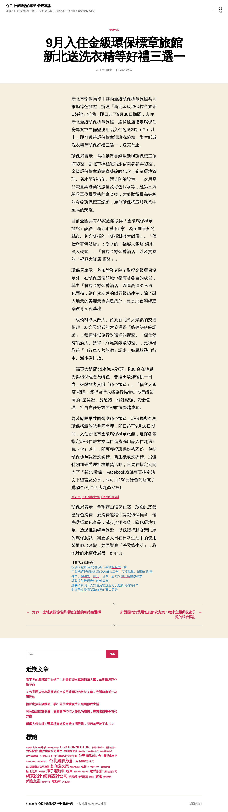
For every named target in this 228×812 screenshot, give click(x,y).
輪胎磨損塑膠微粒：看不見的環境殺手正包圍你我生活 (62, 704)
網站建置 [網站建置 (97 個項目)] (77, 772)
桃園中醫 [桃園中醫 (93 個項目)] (42, 772)
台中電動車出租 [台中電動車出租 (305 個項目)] (107, 755)
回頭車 (76, 497)
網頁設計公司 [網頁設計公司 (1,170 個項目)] (55, 776)
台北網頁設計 (110, 497)
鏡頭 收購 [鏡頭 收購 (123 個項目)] (46, 782)
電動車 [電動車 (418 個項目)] (56, 781)
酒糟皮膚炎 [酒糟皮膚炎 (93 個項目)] (107, 777)
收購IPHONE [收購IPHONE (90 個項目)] (94, 767)
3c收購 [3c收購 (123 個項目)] (29, 748)
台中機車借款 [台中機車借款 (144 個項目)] (106, 751)
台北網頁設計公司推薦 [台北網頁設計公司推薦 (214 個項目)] (37, 766)
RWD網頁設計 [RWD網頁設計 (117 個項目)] (53, 748)
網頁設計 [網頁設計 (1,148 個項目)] (34, 776)
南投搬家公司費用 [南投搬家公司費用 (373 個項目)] (50, 751)
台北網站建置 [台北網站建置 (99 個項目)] (30, 761)
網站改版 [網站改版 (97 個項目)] (85, 772)
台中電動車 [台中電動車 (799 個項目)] (87, 755)
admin (109, 70)
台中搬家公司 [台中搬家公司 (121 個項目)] (92, 751)
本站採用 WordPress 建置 (91, 803)
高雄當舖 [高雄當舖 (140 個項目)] (66, 782)
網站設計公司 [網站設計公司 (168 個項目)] (110, 771)
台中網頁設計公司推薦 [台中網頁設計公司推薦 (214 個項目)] (65, 756)
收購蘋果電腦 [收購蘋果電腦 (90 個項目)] (105, 767)
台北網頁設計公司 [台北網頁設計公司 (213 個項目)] (85, 761)
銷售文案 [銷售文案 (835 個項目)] (33, 781)
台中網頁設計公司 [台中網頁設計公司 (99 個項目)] (46, 756)
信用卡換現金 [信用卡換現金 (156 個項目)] (98, 747)
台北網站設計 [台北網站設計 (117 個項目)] (42, 762)
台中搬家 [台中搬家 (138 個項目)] (82, 751)
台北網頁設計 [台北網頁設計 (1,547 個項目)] (61, 760)
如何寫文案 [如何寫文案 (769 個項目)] (60, 766)
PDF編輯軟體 (91, 497)
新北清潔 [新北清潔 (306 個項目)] (31, 771)
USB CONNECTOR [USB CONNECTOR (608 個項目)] (75, 747)
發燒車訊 (114, 29)
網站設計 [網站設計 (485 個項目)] (96, 771)
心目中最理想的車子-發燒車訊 (28, 6)
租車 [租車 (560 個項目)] (69, 771)
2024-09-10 (126, 70)
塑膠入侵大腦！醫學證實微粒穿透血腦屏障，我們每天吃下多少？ (70, 724)
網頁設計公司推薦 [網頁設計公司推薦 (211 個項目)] (78, 776)
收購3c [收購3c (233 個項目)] (85, 766)
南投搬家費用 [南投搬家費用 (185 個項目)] (70, 751)
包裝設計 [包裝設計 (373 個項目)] (32, 751)
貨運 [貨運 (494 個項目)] (99, 776)
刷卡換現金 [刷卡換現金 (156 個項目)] (111, 747)
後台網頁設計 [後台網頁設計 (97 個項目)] (75, 767)
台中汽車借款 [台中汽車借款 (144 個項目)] (32, 756)
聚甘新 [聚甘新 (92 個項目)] (91, 777)
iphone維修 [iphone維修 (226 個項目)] (39, 747)
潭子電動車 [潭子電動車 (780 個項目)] (55, 771)
